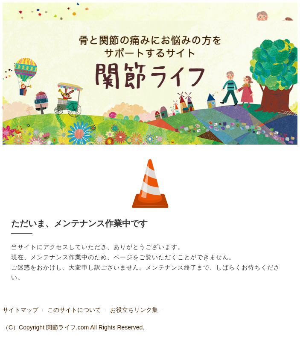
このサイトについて (74, 309)
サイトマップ (20, 309)
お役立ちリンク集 (134, 309)
